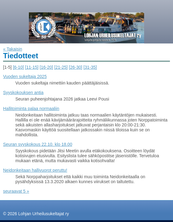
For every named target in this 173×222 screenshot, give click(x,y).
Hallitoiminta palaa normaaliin (31, 108)
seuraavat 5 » (16, 191)
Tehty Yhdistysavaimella (26, 206)
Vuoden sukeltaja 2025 (25, 76)
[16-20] (46, 67)
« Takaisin (12, 49)
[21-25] (61, 67)
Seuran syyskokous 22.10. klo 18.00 (37, 144)
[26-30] (75, 67)
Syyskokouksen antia (23, 92)
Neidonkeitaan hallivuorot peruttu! (35, 170)
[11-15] (32, 67)
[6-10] (18, 67)
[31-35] (90, 67)
